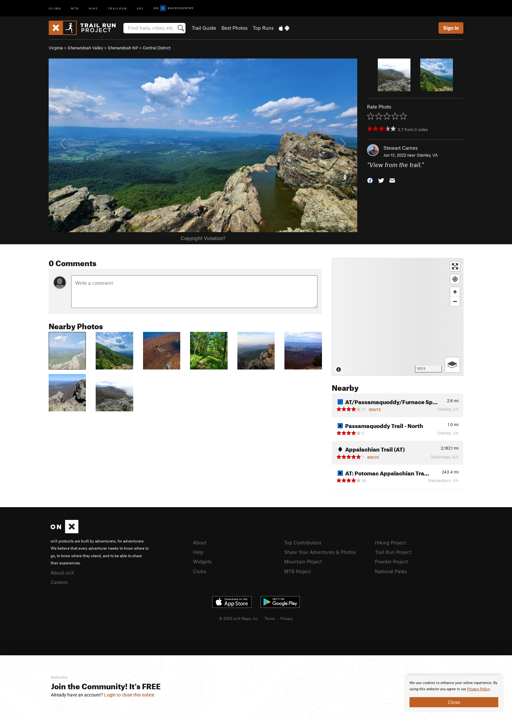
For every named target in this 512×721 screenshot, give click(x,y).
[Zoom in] (455, 292)
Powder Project (391, 561)
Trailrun (117, 8)
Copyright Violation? (203, 238)
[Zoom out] (455, 301)
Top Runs (263, 28)
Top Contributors (302, 542)
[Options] (452, 364)
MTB (75, 8)
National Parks (391, 571)
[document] (453, 693)
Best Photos (234, 28)
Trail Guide (204, 28)
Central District (156, 47)
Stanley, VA (427, 155)
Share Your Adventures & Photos (320, 552)
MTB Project (297, 571)
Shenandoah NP (123, 47)
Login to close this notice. (129, 694)
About (199, 542)
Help (198, 552)
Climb (55, 8)
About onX (62, 572)
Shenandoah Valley (85, 47)
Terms (269, 618)
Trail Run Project (393, 552)
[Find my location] (455, 279)
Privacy (286, 618)
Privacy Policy (478, 689)
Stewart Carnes (400, 148)
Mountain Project (303, 561)
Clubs (199, 571)
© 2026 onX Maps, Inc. (239, 618)
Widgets (202, 561)
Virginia (56, 47)
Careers (59, 582)
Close (454, 702)
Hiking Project (390, 542)
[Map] (397, 316)
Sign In (451, 28)
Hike (93, 8)
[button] (370, 180)
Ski (140, 8)
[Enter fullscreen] (455, 266)
